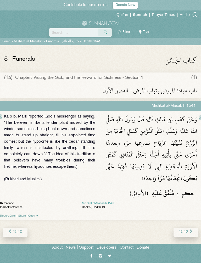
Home (6, 41)
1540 (15, 232)
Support (86, 248)
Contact (126, 248)
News (71, 248)
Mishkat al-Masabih (28, 41)
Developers (106, 248)
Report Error (8, 215)
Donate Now (125, 5)
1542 (186, 232)
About (57, 248)
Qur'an (122, 14)
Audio (185, 14)
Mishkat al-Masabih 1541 (98, 203)
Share (22, 215)
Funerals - (62, 41)
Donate (143, 248)
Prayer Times (163, 14)
